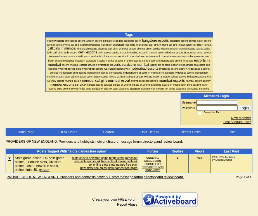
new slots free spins (93, 168)
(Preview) (45, 170)
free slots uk (109, 161)
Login (244, 108)
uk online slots (98, 164)
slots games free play (123, 164)
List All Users (67, 132)
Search (108, 132)
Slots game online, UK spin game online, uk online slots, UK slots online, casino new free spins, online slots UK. (39, 164)
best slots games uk (87, 161)
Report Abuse (127, 204)
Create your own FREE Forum (114, 199)
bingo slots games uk (123, 157)
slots (75, 157)
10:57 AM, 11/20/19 (223, 156)
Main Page (26, 132)
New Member (241, 118)
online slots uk (128, 161)
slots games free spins (123, 168)
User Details (149, 132)
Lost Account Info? (237, 122)
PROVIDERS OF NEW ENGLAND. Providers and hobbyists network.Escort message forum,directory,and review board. (94, 142)
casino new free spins (93, 157)
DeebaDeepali (224, 159)
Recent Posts (190, 132)
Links (232, 132)
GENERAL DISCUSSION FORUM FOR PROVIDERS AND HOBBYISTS (153, 164)
